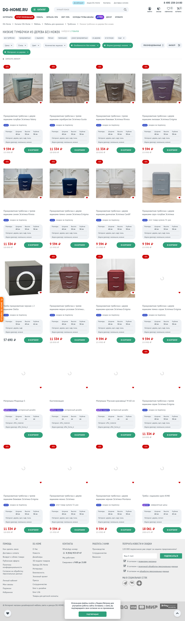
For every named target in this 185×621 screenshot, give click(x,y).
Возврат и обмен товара (13, 557)
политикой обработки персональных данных (158, 566)
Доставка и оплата (121, 3)
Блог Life (36, 592)
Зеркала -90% (52, 17)
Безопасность (38, 572)
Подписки (7, 588)
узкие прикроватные (79, 38)
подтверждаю (92, 614)
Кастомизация (57, 400)
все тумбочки (9, 38)
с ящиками (39, 38)
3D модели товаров (41, 561)
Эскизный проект (40, 576)
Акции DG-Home (93, 3)
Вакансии (96, 557)
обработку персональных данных (154, 571)
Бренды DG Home (40, 564)
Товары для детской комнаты (45, 596)
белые (50, 38)
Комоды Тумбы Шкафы (83, 17)
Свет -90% (65, 17)
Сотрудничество (40, 584)
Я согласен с (141, 561)
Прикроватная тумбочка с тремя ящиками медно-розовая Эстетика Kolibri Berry (66, 309)
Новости (36, 553)
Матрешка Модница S (14, 400)
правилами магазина (147, 561)
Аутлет (100, 17)
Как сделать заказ (10, 549)
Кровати (119, 17)
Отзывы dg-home (1, 309)
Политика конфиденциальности (12, 565)
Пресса (36, 580)
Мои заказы (8, 584)
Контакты (107, 3)
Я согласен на (148, 571)
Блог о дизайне (39, 588)
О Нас (35, 549)
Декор (109, 17)
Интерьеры (8, 17)
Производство (98, 549)
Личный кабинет (10, 580)
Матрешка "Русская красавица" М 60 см (115, 400)
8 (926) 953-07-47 (72, 553)
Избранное (8, 592)
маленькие (62, 38)
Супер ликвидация (24, 17)
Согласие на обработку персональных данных (13, 572)
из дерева (96, 38)
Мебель (39, 17)
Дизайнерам (78, 3)
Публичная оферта (11, 561)
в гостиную (109, 38)
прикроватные (25, 38)
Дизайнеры (37, 557)
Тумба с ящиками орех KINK (156, 495)
